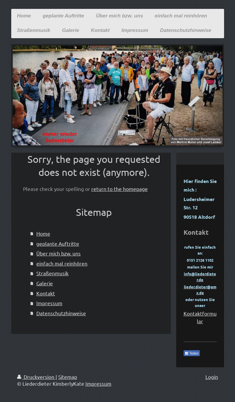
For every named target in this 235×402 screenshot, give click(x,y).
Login (211, 377)
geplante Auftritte (57, 243)
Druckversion (36, 377)
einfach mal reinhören (61, 263)
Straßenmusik (52, 273)
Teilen (192, 353)
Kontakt (45, 293)
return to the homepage (119, 189)
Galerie (44, 283)
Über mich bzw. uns (58, 253)
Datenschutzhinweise (61, 313)
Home (43, 233)
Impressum (49, 303)
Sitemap (67, 377)
